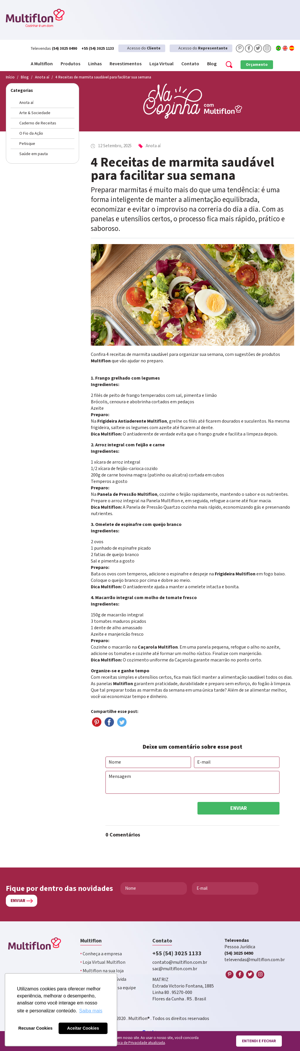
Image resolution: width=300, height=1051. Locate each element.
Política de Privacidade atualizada (137, 1042)
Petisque (27, 143)
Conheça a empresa (101, 954)
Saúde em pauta (33, 154)
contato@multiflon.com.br (179, 962)
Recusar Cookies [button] (35, 1028)
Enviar (238, 808)
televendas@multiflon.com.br (254, 960)
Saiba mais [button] (90, 1010)
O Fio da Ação (31, 133)
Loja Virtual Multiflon (102, 962)
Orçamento (257, 64)
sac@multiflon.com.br (174, 969)
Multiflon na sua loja (102, 971)
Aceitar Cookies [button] (83, 1028)
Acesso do (144, 48)
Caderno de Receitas (37, 123)
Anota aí (26, 102)
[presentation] (150, 808)
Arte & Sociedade (34, 113)
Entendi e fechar (259, 1041)
